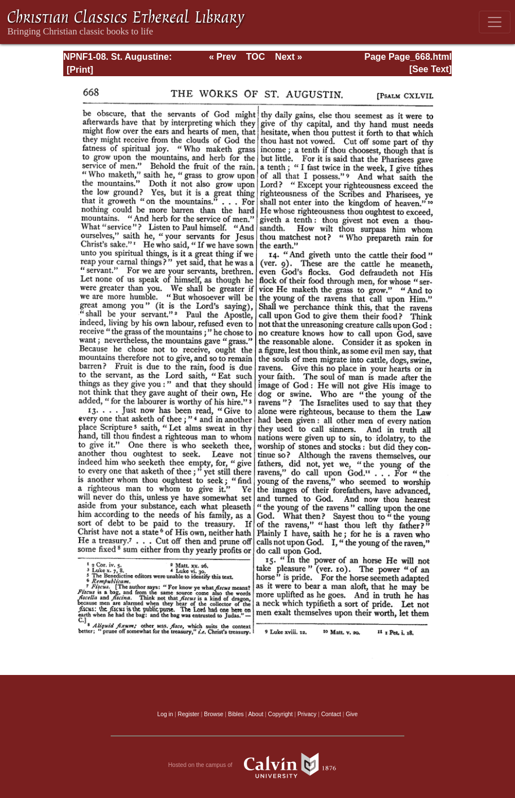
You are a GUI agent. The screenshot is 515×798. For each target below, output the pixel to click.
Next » (288, 57)
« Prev (222, 57)
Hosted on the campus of (257, 765)
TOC (255, 57)
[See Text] (430, 69)
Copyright (280, 714)
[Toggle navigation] (494, 22)
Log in (165, 714)
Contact (331, 714)
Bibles (236, 714)
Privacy (307, 714)
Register (188, 714)
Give (351, 714)
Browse (213, 714)
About (255, 714)
